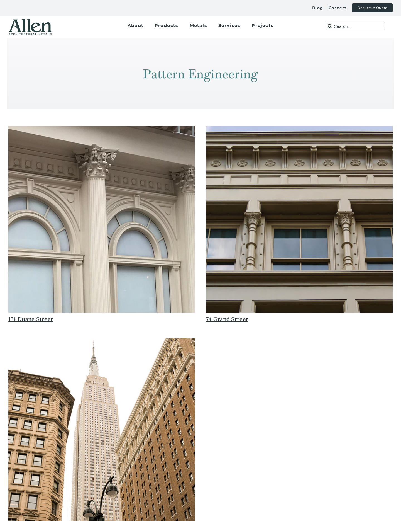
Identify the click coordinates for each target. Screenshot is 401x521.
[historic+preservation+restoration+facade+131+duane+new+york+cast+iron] (101, 128)
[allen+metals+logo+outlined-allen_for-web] (30, 21)
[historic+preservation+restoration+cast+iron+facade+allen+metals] (299, 128)
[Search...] (355, 26)
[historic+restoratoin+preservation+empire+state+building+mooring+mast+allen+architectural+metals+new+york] (101, 341)
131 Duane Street (30, 319)
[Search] (330, 26)
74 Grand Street (227, 319)
